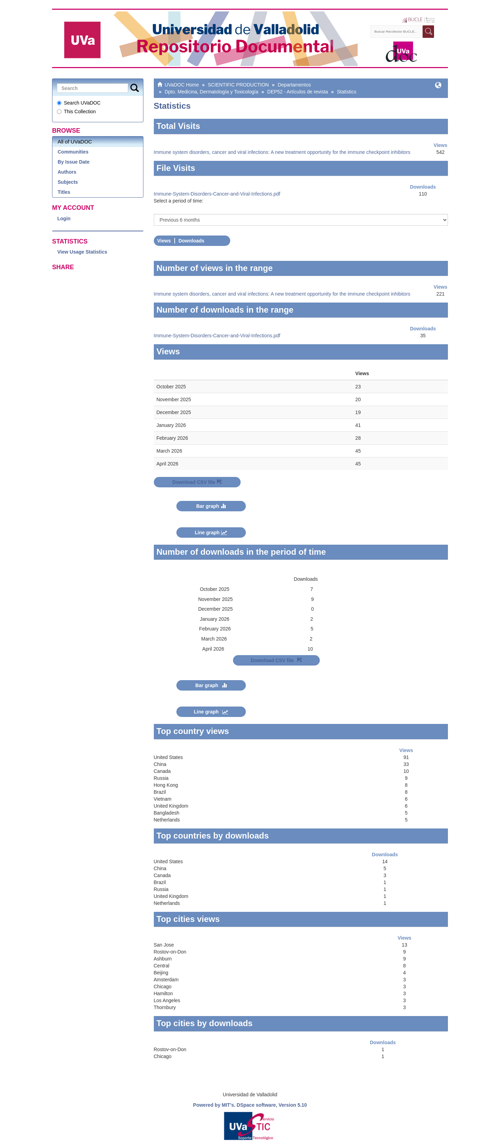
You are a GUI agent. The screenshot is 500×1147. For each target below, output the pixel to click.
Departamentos (294, 85)
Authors (67, 172)
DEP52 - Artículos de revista (297, 91)
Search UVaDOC (79, 103)
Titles (64, 192)
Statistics (346, 91)
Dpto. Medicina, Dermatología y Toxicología (211, 91)
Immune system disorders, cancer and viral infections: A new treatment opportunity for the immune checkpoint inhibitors (282, 152)
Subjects (68, 182)
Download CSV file (197, 482)
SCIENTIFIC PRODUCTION (238, 85)
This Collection (76, 111)
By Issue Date (74, 162)
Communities (73, 152)
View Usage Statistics (82, 252)
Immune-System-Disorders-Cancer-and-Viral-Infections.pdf (217, 194)
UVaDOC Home (182, 85)
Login (63, 218)
